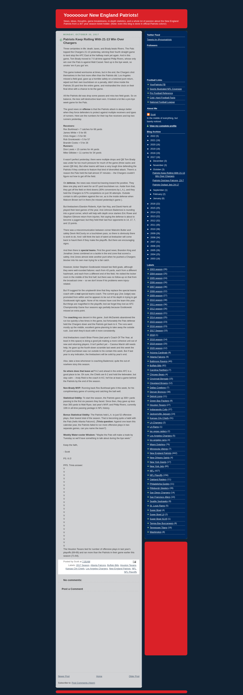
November (158, 165)
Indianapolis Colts (159, 409)
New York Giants (158, 462)
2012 (153, 220)
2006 (153, 246)
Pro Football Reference (161, 93)
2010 (153, 229)
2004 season (156, 274)
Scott (153, 114)
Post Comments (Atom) (83, 683)
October (157, 169)
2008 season (156, 291)
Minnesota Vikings (159, 449)
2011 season (156, 304)
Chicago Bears (157, 374)
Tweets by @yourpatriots (159, 39)
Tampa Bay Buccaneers (161, 523)
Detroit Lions (156, 396)
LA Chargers (156, 422)
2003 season (156, 269)
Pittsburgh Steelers (159, 488)
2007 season (156, 287)
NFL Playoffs (130, 572)
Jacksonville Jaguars (160, 414)
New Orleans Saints (160, 457)
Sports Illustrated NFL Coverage (166, 89)
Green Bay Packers (159, 401)
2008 (153, 237)
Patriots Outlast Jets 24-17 (166, 185)
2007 (153, 242)
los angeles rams (158, 440)
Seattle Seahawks (159, 501)
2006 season (156, 282)
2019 (153, 149)
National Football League (162, 102)
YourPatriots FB (157, 84)
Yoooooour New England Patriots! (101, 15)
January (157, 198)
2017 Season (82, 565)
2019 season (156, 344)
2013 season (156, 313)
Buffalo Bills (113, 565)
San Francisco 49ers (160, 497)
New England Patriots (120, 568)
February (158, 194)
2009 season (156, 295)
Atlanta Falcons (98, 565)
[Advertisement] (166, 598)
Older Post (134, 676)
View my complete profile (163, 126)
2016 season (156, 326)
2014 (153, 212)
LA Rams (154, 427)
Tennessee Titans (158, 527)
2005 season (156, 278)
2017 (153, 157)
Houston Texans (128, 565)
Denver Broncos (158, 392)
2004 (153, 254)
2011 (153, 225)
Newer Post (64, 676)
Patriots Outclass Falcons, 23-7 (168, 180)
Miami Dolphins (157, 444)
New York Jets (157, 466)
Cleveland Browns (159, 383)
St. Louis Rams (157, 506)
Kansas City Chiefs (75, 568)
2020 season (156, 348)
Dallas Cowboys (158, 387)
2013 (153, 216)
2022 (153, 136)
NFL (134, 568)
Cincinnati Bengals (159, 379)
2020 (153, 144)
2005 (153, 250)
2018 (153, 153)
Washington (156, 532)
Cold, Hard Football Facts (162, 97)
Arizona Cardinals (159, 352)
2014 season (156, 317)
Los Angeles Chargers (97, 568)
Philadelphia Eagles (160, 484)
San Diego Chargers (160, 492)
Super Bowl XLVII (158, 519)
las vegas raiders (158, 431)
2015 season (156, 322)
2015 (153, 208)
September (159, 190)
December (158, 161)
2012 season (156, 309)
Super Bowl (155, 510)
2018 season (156, 339)
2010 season (156, 300)
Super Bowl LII (157, 514)
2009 (153, 233)
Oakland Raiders (158, 479)
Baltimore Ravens (159, 361)
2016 (153, 204)
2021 (153, 140)
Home (99, 676)
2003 (153, 258)
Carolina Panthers (159, 370)
